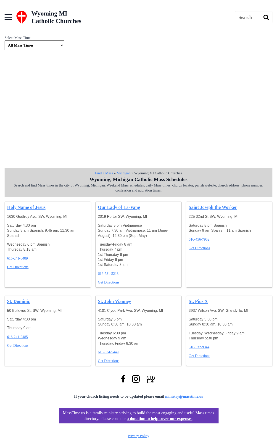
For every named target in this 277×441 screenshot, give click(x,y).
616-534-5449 (108, 352)
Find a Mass (104, 173)
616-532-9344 (199, 347)
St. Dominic (18, 301)
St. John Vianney (114, 301)
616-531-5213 (108, 274)
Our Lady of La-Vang (119, 207)
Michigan (123, 173)
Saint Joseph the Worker (213, 207)
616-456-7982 (199, 239)
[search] (266, 17)
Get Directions (18, 267)
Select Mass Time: (18, 38)
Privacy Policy (138, 436)
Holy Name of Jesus (26, 207)
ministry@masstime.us (184, 396)
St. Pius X (198, 301)
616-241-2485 (17, 337)
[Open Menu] (8, 17)
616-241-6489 (17, 258)
